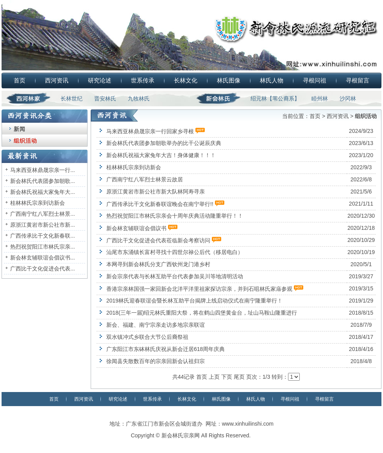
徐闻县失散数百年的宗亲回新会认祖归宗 (155, 361)
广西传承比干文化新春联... (42, 236)
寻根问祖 (314, 80)
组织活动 (25, 141)
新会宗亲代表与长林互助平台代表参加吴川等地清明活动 (174, 276)
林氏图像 (228, 80)
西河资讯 (56, 80)
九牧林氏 (139, 98)
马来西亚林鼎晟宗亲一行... (42, 170)
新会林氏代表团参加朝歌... (42, 181)
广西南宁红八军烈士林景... (42, 214)
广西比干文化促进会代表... (42, 268)
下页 (226, 377)
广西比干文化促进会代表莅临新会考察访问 (158, 240)
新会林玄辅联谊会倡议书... (42, 257)
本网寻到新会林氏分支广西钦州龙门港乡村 (158, 264)
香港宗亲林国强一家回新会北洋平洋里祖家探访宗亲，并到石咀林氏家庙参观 (199, 289)
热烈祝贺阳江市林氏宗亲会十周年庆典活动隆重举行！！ (174, 216)
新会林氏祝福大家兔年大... (42, 192)
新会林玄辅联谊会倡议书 (136, 228)
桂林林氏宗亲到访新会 (37, 203)
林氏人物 (271, 80)
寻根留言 (357, 80)
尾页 (239, 377)
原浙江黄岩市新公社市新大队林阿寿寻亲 (155, 191)
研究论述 (99, 80)
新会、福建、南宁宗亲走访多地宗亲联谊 (155, 325)
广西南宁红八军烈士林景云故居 (144, 179)
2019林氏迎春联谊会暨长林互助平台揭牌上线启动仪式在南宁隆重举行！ (194, 300)
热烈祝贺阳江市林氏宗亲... (42, 247)
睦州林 (319, 98)
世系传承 (142, 80)
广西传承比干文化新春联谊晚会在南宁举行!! (159, 204)
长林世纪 (71, 98)
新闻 (19, 129)
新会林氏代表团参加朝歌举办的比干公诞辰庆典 (163, 143)
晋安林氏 (105, 98)
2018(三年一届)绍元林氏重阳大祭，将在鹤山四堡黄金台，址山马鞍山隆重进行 (201, 313)
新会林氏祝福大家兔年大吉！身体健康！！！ (161, 155)
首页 (19, 80)
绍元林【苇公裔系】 (275, 98)
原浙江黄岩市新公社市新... (42, 225)
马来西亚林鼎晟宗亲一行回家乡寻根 (150, 131)
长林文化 (185, 80)
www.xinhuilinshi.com (248, 424)
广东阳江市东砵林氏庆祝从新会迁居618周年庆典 (165, 349)
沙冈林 (348, 98)
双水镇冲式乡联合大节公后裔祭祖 (147, 337)
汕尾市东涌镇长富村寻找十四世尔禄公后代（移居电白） (174, 252)
